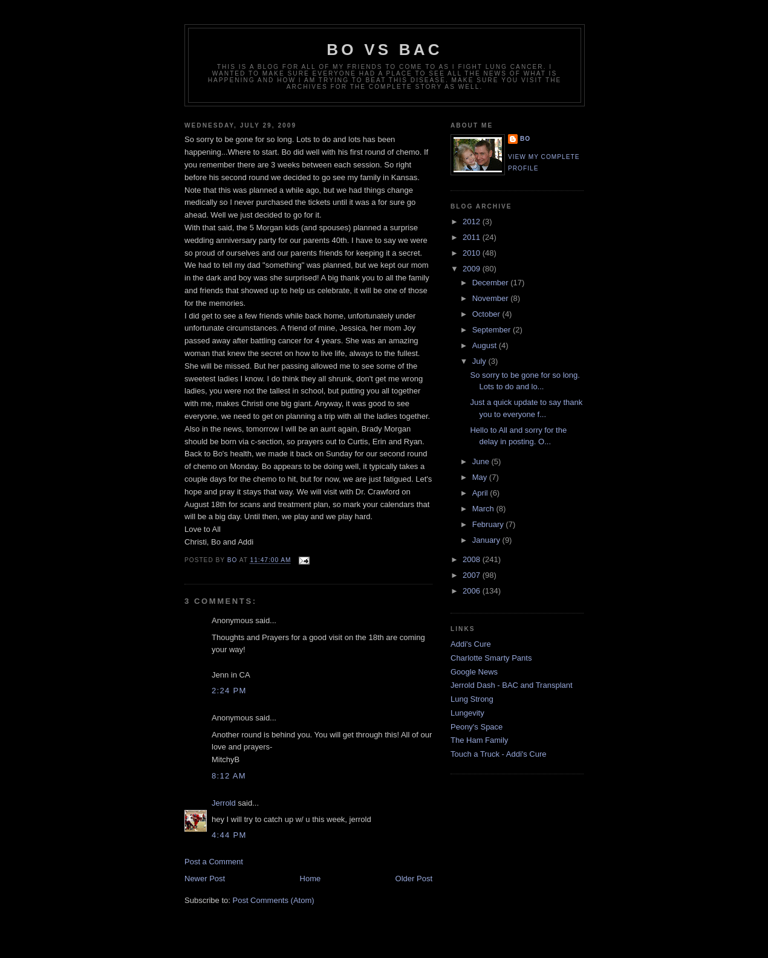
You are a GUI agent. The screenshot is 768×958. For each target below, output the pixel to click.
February (489, 524)
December (491, 282)
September (492, 329)
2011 (473, 237)
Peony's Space (477, 726)
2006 (473, 590)
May (480, 477)
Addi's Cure (471, 644)
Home (310, 878)
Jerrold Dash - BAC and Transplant (512, 685)
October (487, 314)
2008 (473, 559)
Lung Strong (472, 699)
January (487, 540)
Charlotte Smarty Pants (491, 657)
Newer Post (204, 878)
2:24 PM (229, 690)
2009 (473, 268)
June (482, 461)
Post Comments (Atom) (273, 900)
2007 (473, 575)
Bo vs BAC (384, 49)
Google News (474, 671)
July (480, 361)
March (484, 508)
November (491, 298)
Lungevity (467, 712)
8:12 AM (229, 775)
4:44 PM (229, 835)
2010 (473, 252)
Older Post (413, 878)
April (481, 492)
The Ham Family (479, 740)
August (485, 345)
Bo (525, 138)
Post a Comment (213, 861)
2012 (473, 221)
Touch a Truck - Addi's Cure (499, 754)
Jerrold (224, 803)
